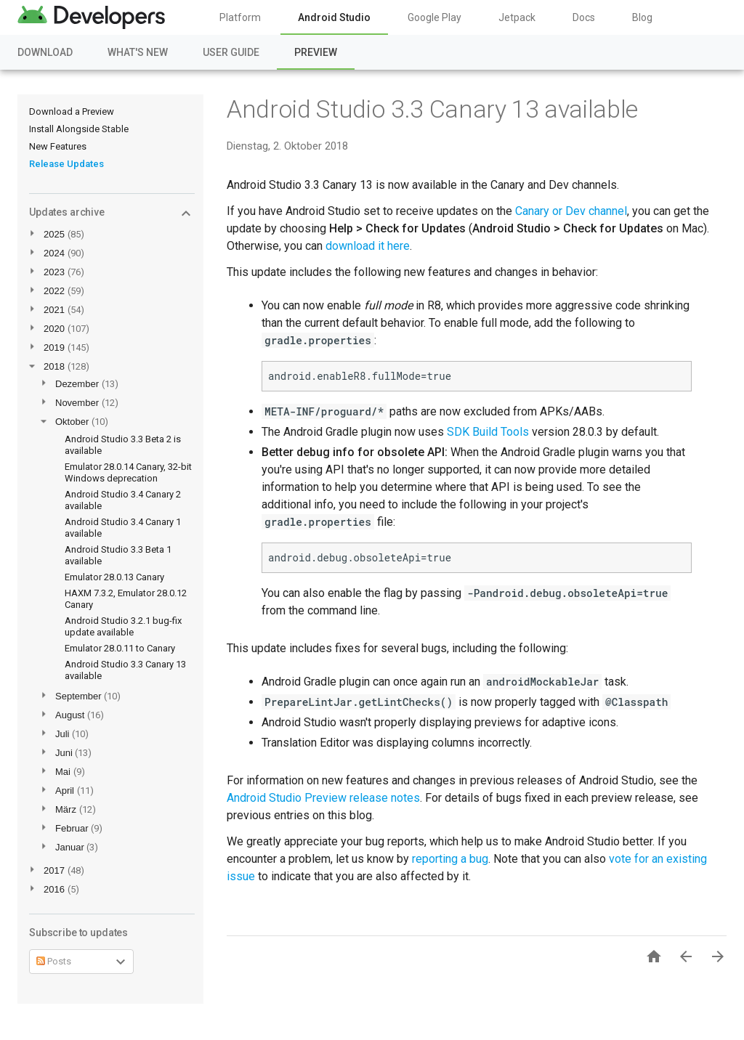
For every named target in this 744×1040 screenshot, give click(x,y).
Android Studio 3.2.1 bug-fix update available (123, 626)
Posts (53, 961)
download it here (368, 246)
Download (45, 52)
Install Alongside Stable (79, 128)
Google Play (434, 17)
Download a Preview (71, 111)
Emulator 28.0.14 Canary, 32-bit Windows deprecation (128, 472)
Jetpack (516, 17)
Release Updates (66, 163)
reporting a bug (450, 859)
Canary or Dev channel (571, 211)
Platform (240, 17)
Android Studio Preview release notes (323, 798)
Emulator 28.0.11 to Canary (120, 648)
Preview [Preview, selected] (315, 52)
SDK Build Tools (488, 432)
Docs (584, 17)
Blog (642, 17)
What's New (138, 52)
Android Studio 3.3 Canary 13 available (432, 108)
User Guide (231, 52)
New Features (57, 146)
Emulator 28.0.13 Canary (114, 577)
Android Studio (334, 17)
